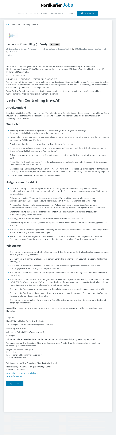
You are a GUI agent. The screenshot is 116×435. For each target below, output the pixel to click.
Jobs (8, 24)
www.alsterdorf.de (14, 376)
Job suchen (22, 13)
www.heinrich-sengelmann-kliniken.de (22, 373)
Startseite (72, 13)
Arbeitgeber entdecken (39, 13)
